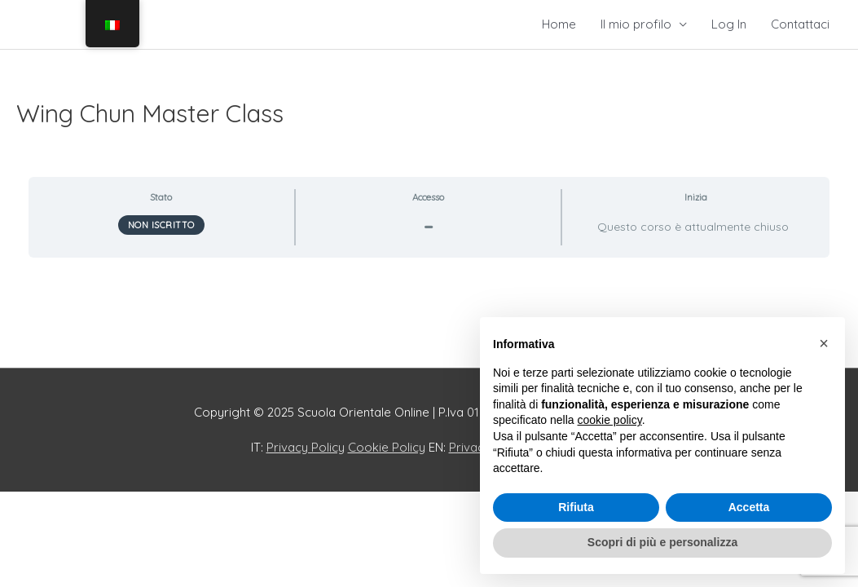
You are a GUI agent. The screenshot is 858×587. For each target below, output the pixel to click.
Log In (728, 24)
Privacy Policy (305, 447)
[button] (824, 343)
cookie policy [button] (610, 419)
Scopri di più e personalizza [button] (662, 542)
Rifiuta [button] (576, 507)
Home (559, 24)
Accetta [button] (749, 507)
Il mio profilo (636, 24)
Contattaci (800, 24)
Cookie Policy (386, 447)
